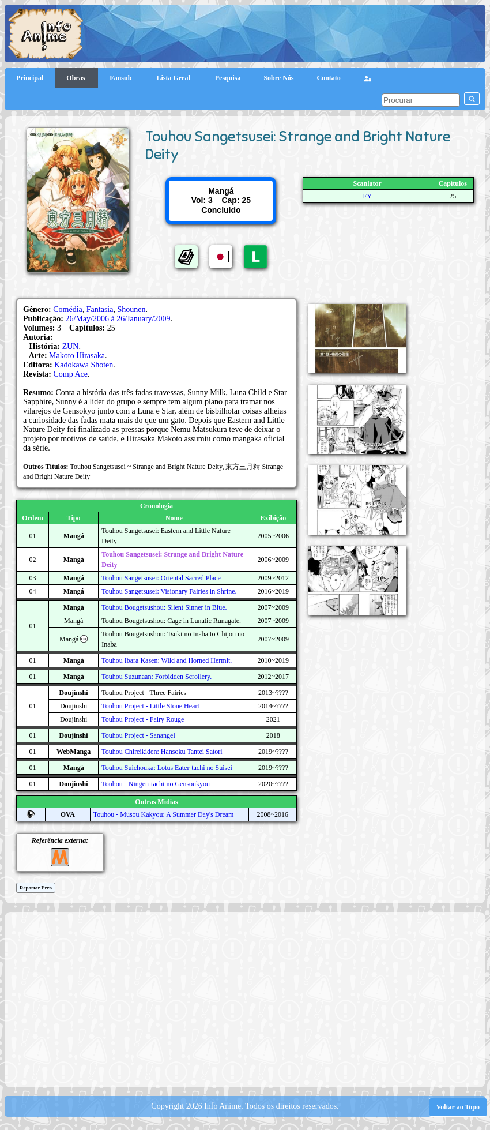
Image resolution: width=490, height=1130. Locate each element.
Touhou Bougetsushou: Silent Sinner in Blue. (164, 607)
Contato (329, 78)
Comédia (67, 309)
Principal (29, 78)
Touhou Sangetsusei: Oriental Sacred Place (160, 578)
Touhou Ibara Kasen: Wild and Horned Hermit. (166, 660)
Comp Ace (71, 374)
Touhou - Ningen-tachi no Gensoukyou (155, 784)
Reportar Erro (36, 888)
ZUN (70, 346)
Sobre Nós (278, 78)
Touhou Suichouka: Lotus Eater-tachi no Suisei (166, 768)
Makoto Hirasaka (77, 355)
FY (367, 196)
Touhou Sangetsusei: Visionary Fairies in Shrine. (168, 591)
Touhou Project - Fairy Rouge (142, 719)
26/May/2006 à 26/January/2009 (118, 318)
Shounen (131, 309)
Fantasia (100, 309)
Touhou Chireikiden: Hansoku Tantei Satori (161, 752)
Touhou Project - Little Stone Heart (150, 706)
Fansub (121, 78)
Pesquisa (228, 78)
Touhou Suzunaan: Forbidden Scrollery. (156, 677)
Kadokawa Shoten (83, 365)
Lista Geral (173, 78)
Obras (76, 78)
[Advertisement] (250, 998)
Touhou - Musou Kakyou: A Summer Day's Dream (163, 814)
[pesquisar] (421, 100)
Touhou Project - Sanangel (138, 735)
